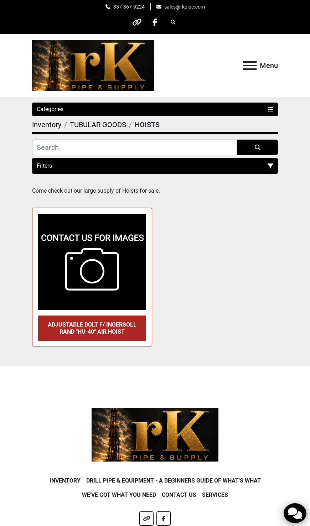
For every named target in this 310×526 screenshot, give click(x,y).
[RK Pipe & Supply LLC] (155, 434)
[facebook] (155, 22)
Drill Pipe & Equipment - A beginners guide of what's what (173, 480)
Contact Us (179, 494)
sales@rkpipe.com (184, 7)
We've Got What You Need (119, 494)
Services (215, 494)
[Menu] (250, 65)
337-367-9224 (129, 7)
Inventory (65, 480)
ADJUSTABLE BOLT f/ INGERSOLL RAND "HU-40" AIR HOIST (92, 328)
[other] (137, 22)
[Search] (134, 147)
